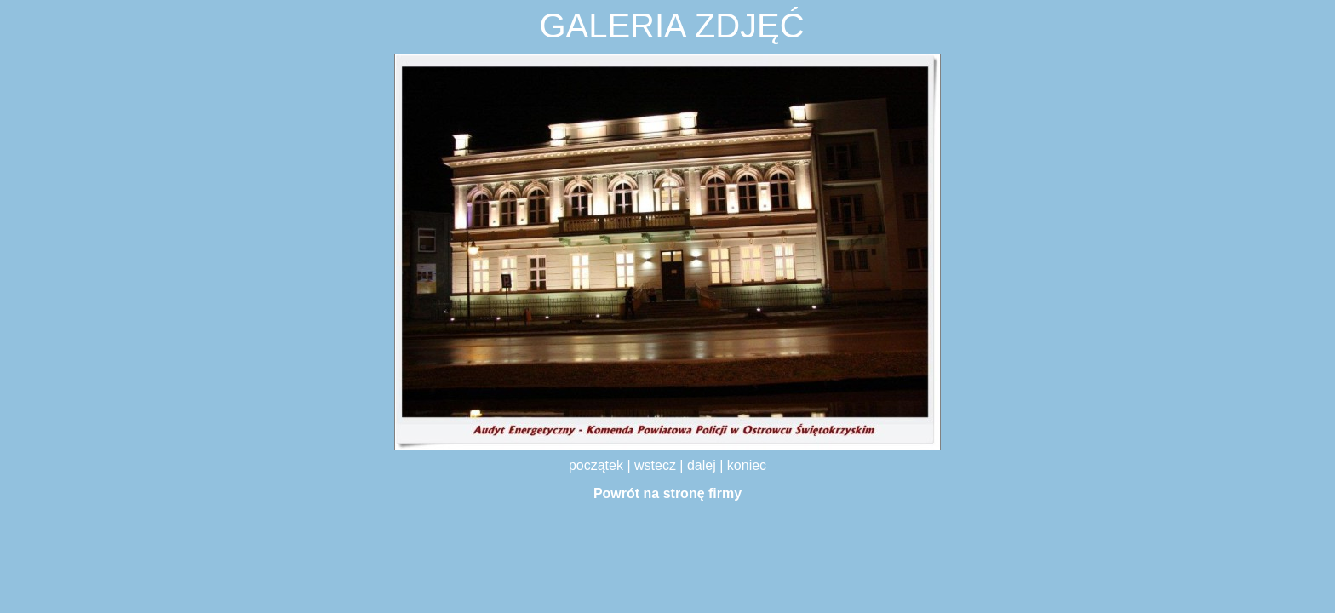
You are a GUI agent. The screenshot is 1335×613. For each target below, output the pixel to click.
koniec (746, 465)
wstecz (656, 465)
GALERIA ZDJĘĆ (671, 25)
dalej (703, 465)
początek (598, 465)
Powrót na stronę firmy (667, 493)
